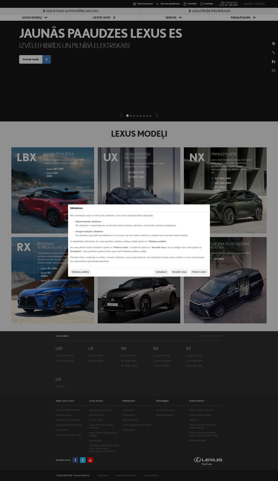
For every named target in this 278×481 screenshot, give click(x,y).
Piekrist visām (199, 272)
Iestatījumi (161, 272)
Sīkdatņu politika (80, 272)
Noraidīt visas (179, 272)
